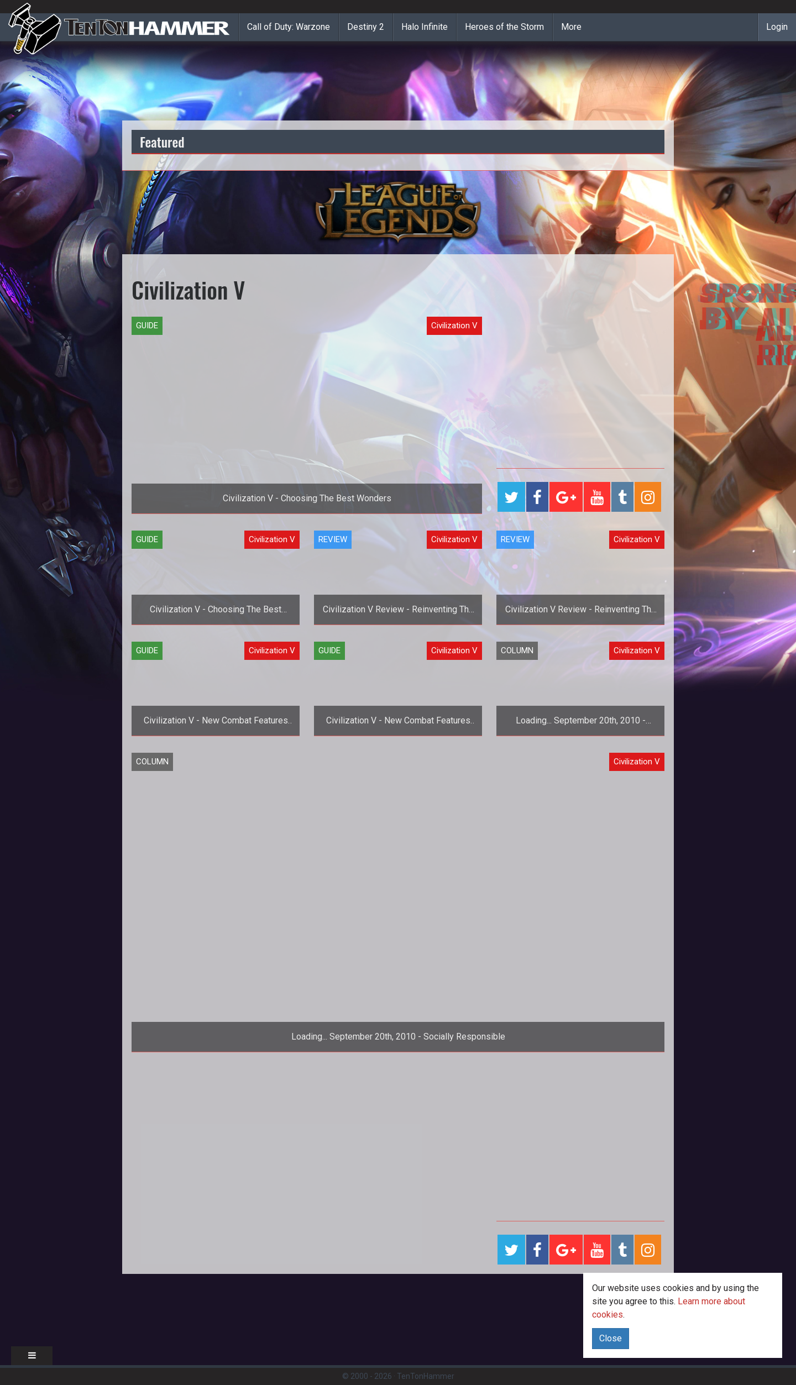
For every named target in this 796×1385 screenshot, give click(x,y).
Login (777, 27)
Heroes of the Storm (504, 27)
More (571, 27)
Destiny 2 (365, 27)
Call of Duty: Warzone (288, 27)
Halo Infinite (424, 27)
